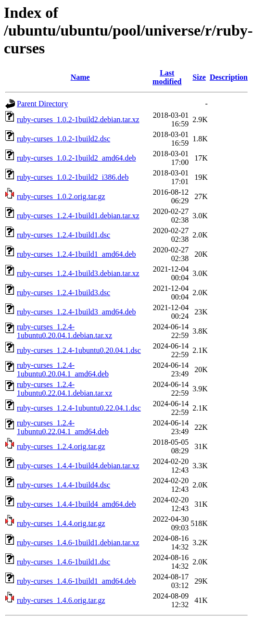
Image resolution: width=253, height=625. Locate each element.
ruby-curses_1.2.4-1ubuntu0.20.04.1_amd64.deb (63, 369)
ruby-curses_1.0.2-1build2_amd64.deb (76, 158)
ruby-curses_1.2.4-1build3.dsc (63, 292)
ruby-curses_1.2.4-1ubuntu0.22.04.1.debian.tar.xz (64, 388)
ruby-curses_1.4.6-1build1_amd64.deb (76, 581)
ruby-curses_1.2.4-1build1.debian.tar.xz (78, 216)
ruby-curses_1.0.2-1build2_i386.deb (72, 177)
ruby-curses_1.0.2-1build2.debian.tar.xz (78, 119)
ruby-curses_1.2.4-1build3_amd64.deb (76, 312)
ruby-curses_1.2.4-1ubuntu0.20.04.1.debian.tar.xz (64, 331)
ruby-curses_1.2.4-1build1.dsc (63, 235)
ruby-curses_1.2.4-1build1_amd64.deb (76, 254)
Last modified (166, 77)
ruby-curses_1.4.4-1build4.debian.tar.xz (78, 466)
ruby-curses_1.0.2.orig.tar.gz (61, 196)
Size (199, 77)
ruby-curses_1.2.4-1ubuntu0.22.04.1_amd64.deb (63, 427)
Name (80, 77)
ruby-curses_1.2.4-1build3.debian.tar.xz (78, 273)
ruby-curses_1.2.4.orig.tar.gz (61, 446)
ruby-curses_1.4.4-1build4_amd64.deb (76, 504)
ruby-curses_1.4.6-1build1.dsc (63, 562)
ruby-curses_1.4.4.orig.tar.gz (61, 523)
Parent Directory (42, 104)
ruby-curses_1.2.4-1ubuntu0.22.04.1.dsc (79, 408)
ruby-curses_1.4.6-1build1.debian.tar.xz (78, 542)
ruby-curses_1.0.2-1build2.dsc (63, 139)
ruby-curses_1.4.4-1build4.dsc (63, 485)
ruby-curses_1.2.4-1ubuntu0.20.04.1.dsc (79, 350)
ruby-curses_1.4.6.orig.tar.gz (61, 600)
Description (229, 77)
